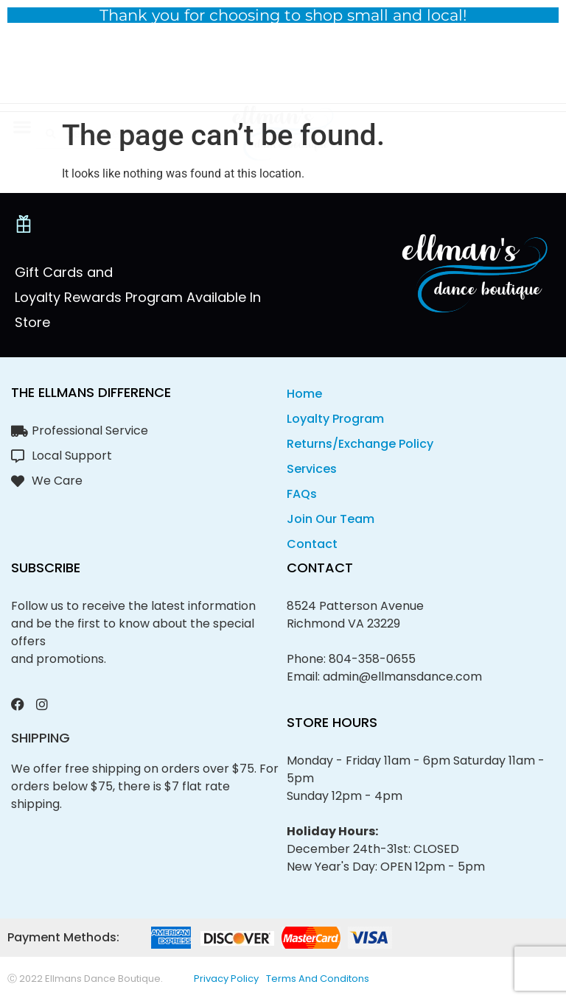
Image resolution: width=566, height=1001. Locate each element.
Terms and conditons (317, 979)
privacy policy (226, 979)
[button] (21, 65)
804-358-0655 (372, 658)
